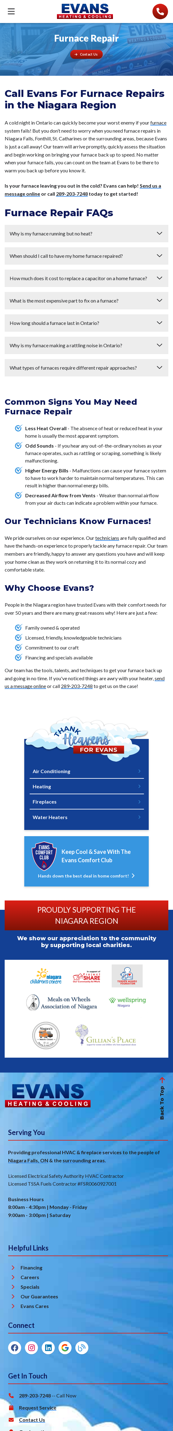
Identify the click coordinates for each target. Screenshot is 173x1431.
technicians (107, 538)
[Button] (86, 54)
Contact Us (32, 1420)
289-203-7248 (72, 194)
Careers (30, 1277)
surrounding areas (84, 1161)
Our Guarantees (39, 1297)
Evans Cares (35, 1306)
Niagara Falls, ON (28, 1161)
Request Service (37, 1408)
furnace (158, 122)
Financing (31, 1268)
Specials (30, 1287)
